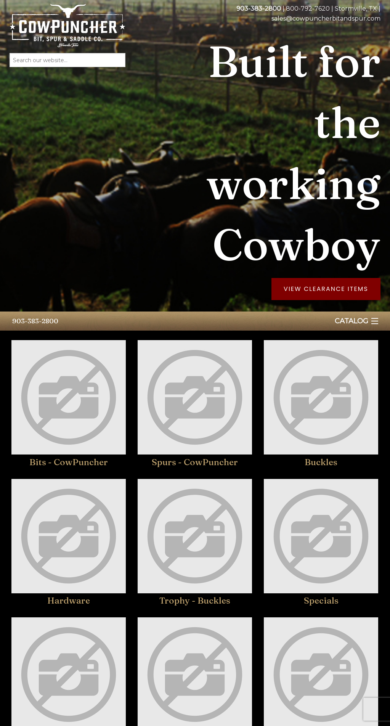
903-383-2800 (35, 321)
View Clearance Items (326, 288)
